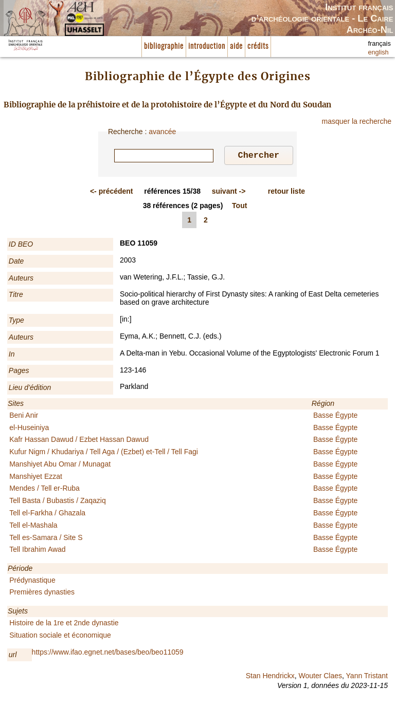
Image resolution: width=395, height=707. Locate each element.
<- (111, 193)
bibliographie (164, 46)
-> (229, 193)
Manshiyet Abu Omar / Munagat (60, 465)
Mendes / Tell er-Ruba (44, 490)
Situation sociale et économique (60, 636)
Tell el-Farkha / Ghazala (47, 514)
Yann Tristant (367, 677)
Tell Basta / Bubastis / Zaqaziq (57, 502)
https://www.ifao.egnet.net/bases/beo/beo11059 (108, 653)
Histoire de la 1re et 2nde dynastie (63, 624)
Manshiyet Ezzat (35, 478)
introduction (206, 46)
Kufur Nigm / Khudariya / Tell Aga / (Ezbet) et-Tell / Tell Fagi (103, 453)
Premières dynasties (42, 593)
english (378, 52)
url (13, 656)
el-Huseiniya (29, 429)
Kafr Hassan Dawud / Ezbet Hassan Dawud (79, 441)
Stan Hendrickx (270, 677)
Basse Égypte (335, 417)
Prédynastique (32, 582)
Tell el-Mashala (33, 527)
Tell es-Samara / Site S (45, 539)
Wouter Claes (320, 677)
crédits (257, 46)
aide (236, 46)
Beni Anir (23, 417)
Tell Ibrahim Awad (37, 551)
